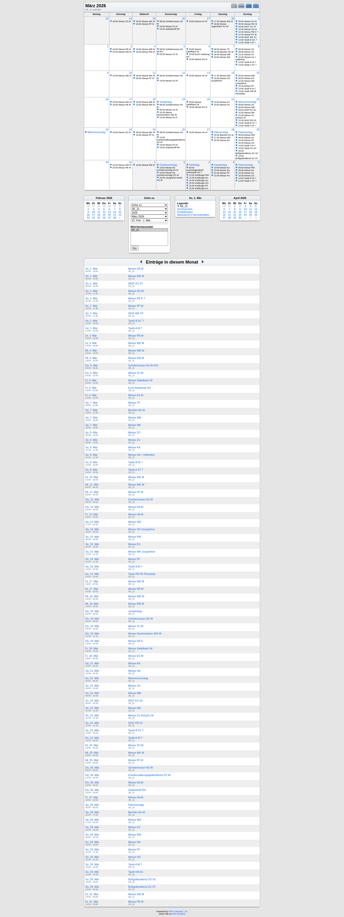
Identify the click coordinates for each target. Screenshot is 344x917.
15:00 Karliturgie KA (198, 188)
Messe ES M (135, 395)
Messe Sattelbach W (140, 380)
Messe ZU (134, 439)
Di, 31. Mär (91, 894)
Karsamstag (220, 165)
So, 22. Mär (92, 678)
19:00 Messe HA (222, 105)
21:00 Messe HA (222, 175)
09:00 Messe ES (246, 78)
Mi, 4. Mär (91, 350)
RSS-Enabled (178, 914)
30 (106, 162)
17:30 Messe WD (222, 75)
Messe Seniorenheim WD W (144, 633)
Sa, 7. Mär (91, 402)
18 (153, 99)
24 (130, 18)
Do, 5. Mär (91, 365)
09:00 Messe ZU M (168, 54)
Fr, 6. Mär (91, 380)
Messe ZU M (135, 372)
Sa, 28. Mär (92, 804)
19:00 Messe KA (222, 102)
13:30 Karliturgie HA (198, 178)
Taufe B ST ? (135, 730)
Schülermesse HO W (140, 499)
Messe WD (134, 521)
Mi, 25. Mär (92, 752)
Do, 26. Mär (92, 767)
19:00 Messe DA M (168, 81)
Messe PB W (136, 335)
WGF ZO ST (135, 283)
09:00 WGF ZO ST (247, 26)
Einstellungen (185, 211)
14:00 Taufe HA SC (247, 148)
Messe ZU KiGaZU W (141, 715)
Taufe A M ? (135, 328)
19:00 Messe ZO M (121, 132)
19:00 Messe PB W (121, 105)
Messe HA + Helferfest (141, 454)
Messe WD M (136, 343)
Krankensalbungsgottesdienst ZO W (149, 775)
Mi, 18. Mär (92, 596)
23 (106, 18)
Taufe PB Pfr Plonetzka (141, 573)
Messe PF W (135, 305)
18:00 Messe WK (222, 57)
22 (258, 99)
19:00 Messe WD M (121, 52)
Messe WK (134, 425)
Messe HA (134, 670)
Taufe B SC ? (136, 320)
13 (208, 72)
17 (130, 99)
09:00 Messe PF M (145, 78)
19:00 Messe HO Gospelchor (220, 79)
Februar (101, 198)
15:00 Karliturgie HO (199, 183)
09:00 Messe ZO (246, 49)
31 (130, 162)
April (237, 198)
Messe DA (134, 842)
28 (232, 18)
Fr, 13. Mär (91, 514)
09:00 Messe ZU (246, 52)
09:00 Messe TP (221, 49)
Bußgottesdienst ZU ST (142, 886)
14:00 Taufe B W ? (247, 62)
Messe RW (134, 536)
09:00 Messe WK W (145, 21)
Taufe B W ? (135, 462)
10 (130, 72)
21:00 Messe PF (222, 173)
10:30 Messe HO (246, 143)
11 (153, 72)
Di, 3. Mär (91, 335)
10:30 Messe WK (246, 112)
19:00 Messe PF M (145, 135)
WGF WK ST (136, 313)
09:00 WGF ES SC (247, 110)
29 (258, 129)
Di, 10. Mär (91, 477)
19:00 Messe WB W (145, 102)
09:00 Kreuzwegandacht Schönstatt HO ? (195, 170)
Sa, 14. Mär (92, 521)
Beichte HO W (136, 410)
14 (232, 72)
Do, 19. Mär (92, 611)
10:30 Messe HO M (247, 29)
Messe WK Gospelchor (141, 551)
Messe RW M (136, 276)
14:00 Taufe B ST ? (247, 123)
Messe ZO (134, 432)
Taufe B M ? (135, 566)
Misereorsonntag (247, 102)
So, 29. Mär (92, 834)
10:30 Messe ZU (246, 173)
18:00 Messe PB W (121, 49)
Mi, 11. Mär (92, 484)
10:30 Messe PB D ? (248, 32)
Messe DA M (135, 506)
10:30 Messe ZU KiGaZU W (244, 116)
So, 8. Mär (91, 432)
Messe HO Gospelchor (141, 529)
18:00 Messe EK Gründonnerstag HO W (168, 174)
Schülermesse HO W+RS (143, 365)
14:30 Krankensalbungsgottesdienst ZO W (171, 139)
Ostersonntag (245, 165)
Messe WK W (136, 484)
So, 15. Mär (92, 536)
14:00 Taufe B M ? (247, 88)
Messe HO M (136, 290)
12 (183, 72)
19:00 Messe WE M (121, 75)
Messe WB (134, 417)
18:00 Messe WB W (145, 49)
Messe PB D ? (136, 298)
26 (183, 18)
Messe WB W (136, 350)
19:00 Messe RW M (145, 52)
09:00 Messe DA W (247, 21)
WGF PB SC (135, 722)
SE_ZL (149, 230)
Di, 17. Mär (91, 581)
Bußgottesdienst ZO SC (142, 879)
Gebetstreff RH (137, 789)
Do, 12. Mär (92, 499)
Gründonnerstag (168, 165)
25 (153, 18)
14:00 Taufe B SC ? (247, 40)
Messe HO (134, 856)
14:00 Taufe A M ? (247, 42)
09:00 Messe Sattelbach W (193, 50)
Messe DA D (135, 641)
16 (106, 99)
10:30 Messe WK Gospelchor (245, 82)
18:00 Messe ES (222, 140)
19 (183, 99)
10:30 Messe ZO (246, 175)
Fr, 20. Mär (91, 648)
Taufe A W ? (135, 737)
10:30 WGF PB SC (247, 120)
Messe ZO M (135, 745)
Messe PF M (135, 492)
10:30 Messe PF (246, 86)
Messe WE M (136, 477)
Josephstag (165, 102)
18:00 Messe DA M (168, 26)
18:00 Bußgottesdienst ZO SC (246, 152)
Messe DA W (136, 268)
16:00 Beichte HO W (223, 52)
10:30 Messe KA (246, 54)
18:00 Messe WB (222, 54)
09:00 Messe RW (246, 75)
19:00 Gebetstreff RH (169, 29)
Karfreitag (194, 165)
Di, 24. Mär (91, 745)
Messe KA (134, 447)
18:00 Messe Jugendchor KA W (219, 25)
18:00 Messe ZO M (121, 21)
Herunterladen (201, 214)
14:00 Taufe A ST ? (247, 65)
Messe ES (134, 544)
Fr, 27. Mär (91, 797)
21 (232, 99)
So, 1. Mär (91, 268)
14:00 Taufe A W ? (247, 125)
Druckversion (184, 209)
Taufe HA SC (135, 871)
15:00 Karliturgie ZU (198, 180)
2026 (109, 198)
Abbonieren (184, 214)
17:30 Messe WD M (223, 21)
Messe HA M (135, 514)
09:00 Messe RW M (247, 24)
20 (208, 99)
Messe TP (134, 402)
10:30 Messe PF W (247, 34)
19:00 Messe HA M (198, 21)
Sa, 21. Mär (92, 663)
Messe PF (134, 559)
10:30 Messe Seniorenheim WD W (167, 113)
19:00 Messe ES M (198, 59)
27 (208, 18)
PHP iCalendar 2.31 (178, 911)
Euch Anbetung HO (139, 387)
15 (258, 72)
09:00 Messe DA (246, 137)
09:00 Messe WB (246, 107)
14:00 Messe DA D (168, 117)
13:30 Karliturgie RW (199, 175)
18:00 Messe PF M (145, 24)
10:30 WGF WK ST (247, 37)
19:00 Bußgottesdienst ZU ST (246, 157)
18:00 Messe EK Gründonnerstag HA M (167, 168)
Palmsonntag (221, 132)
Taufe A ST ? (135, 469)
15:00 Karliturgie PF (198, 186)
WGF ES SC (135, 700)
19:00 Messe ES (222, 170)
